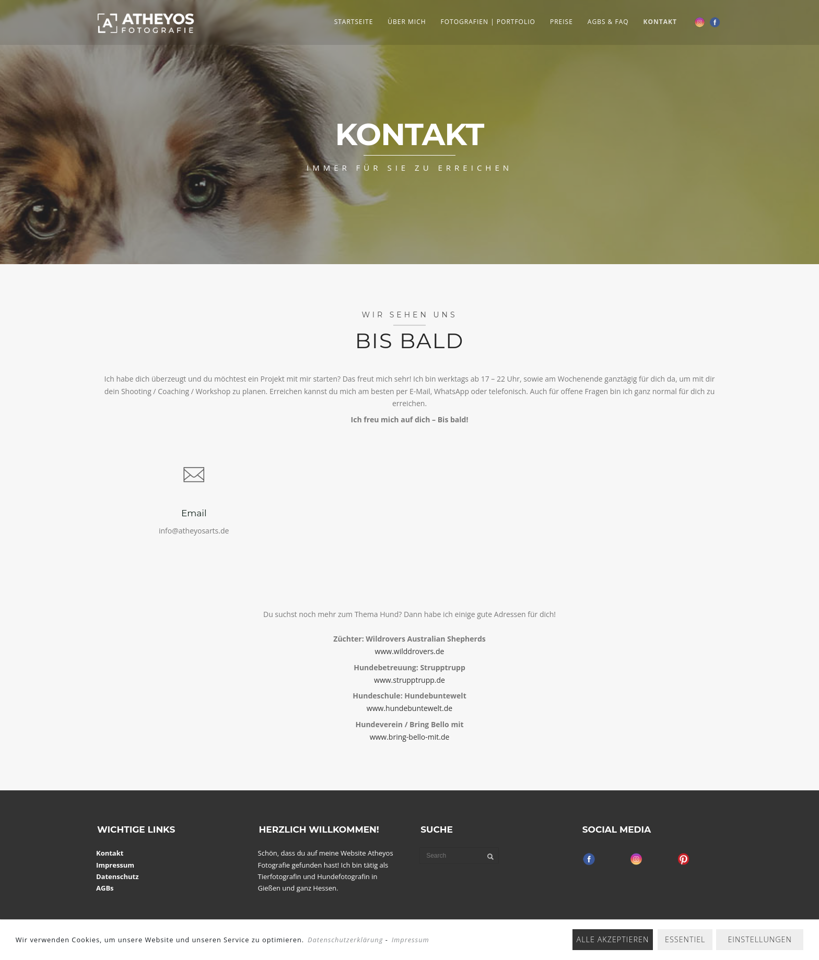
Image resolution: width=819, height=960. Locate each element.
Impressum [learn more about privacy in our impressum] (410, 939)
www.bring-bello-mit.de (410, 737)
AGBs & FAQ (608, 21)
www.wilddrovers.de (409, 651)
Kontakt (660, 21)
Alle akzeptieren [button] (613, 939)
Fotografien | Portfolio (488, 21)
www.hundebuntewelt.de (409, 708)
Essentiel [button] (685, 939)
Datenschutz (117, 876)
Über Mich (407, 21)
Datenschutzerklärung (345, 939)
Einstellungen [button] (760, 939)
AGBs (105, 888)
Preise (561, 21)
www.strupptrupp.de (409, 680)
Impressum (115, 865)
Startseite (353, 21)
